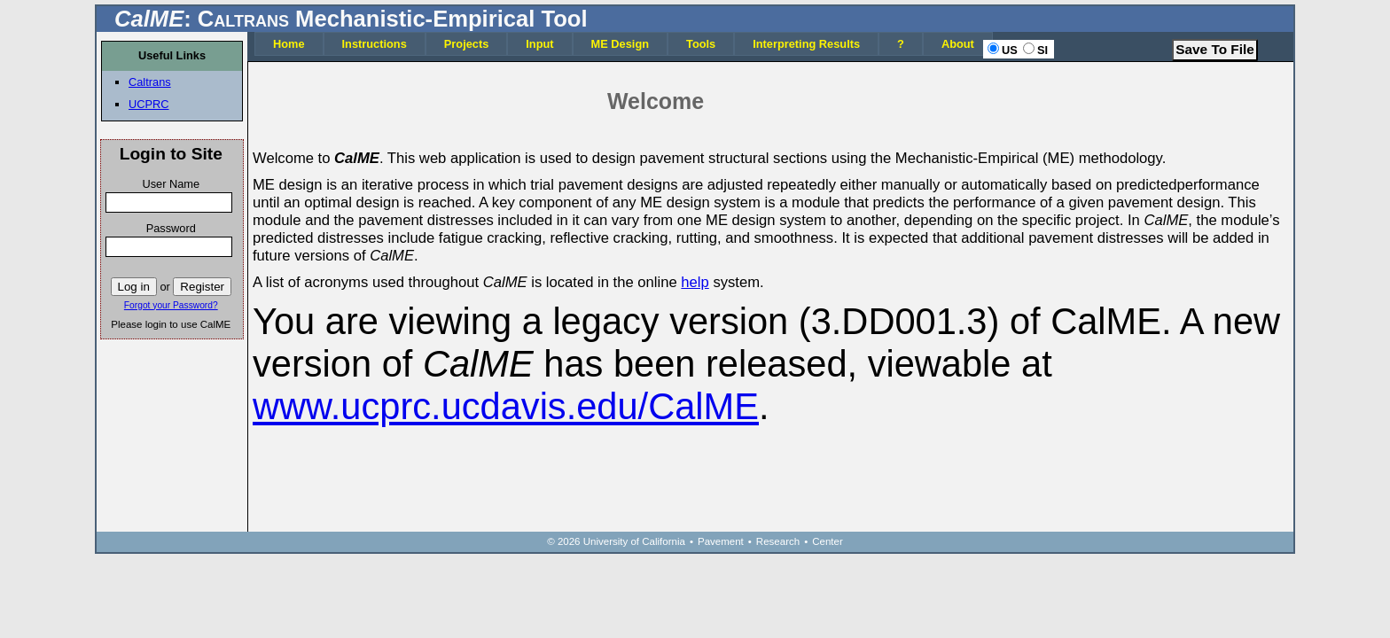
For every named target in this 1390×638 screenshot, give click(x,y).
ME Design (620, 44)
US (1010, 50)
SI (1042, 50)
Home (289, 44)
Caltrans (150, 82)
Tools (700, 44)
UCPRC (149, 104)
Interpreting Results (806, 44)
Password (171, 228)
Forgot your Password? (171, 305)
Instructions (374, 44)
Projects (466, 44)
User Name (170, 184)
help (694, 282)
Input (539, 44)
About (957, 44)
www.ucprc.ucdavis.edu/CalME (506, 406)
